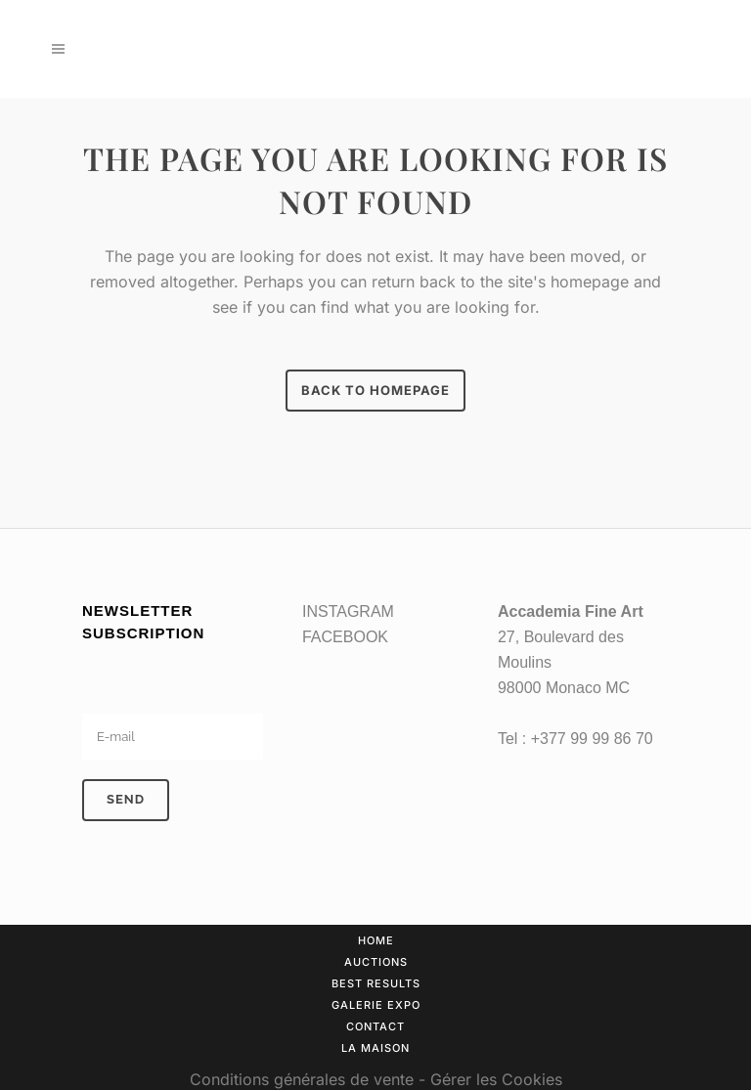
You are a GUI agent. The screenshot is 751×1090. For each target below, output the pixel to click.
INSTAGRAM (348, 611)
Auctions (376, 962)
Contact (375, 1026)
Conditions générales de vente (302, 1079)
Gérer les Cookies (496, 1079)
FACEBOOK (345, 637)
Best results (375, 983)
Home (376, 940)
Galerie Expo (375, 1005)
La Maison (375, 1048)
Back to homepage (375, 390)
